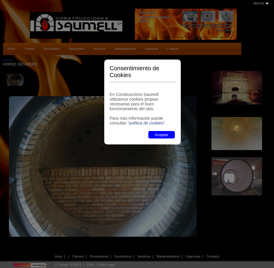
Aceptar (161, 135)
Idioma (258, 3)
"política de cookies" (146, 123)
